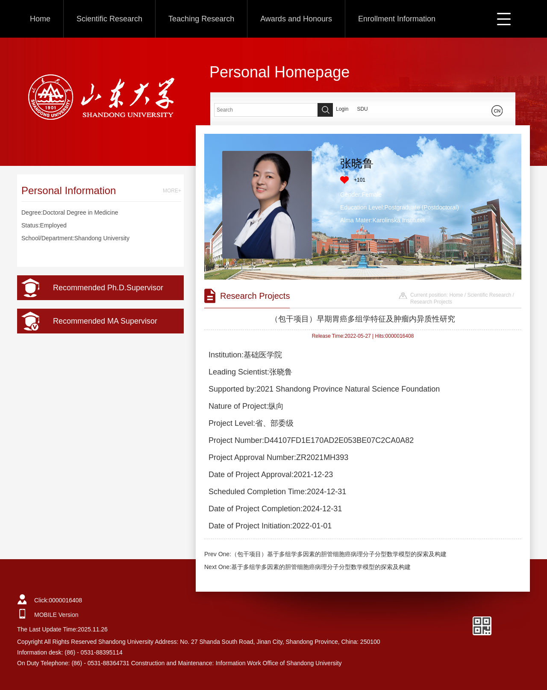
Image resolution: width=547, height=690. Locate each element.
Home (40, 19)
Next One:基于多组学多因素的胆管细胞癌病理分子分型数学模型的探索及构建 (307, 566)
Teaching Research (201, 19)
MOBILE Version (56, 614)
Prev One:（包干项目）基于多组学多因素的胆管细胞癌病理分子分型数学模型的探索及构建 (325, 554)
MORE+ (172, 191)
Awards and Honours (296, 19)
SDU (362, 109)
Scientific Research (109, 19)
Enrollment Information (396, 19)
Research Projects (431, 302)
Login (342, 109)
